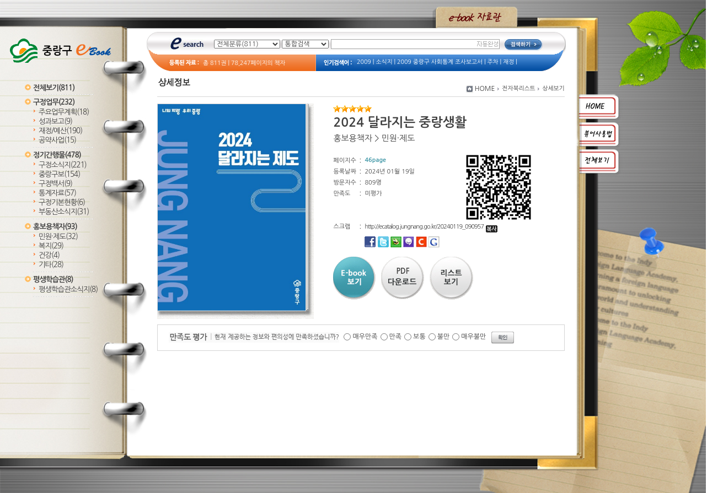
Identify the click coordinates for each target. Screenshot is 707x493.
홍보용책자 (55, 226)
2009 (364, 62)
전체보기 (53, 87)
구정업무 (53, 102)
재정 (508, 62)
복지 (51, 246)
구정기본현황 (62, 202)
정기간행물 (57, 155)
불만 (443, 336)
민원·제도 (58, 236)
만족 (395, 336)
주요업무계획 (64, 112)
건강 (49, 255)
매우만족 (364, 336)
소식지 (384, 62)
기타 (51, 264)
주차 (493, 62)
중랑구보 (59, 174)
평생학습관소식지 (68, 289)
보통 (419, 336)
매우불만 (473, 336)
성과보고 (55, 121)
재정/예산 (60, 130)
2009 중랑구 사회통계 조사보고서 (440, 62)
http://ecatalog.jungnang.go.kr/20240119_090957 (431, 227)
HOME (485, 88)
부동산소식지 (64, 211)
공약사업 (57, 140)
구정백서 (55, 183)
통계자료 (57, 193)
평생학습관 (53, 279)
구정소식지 (63, 165)
